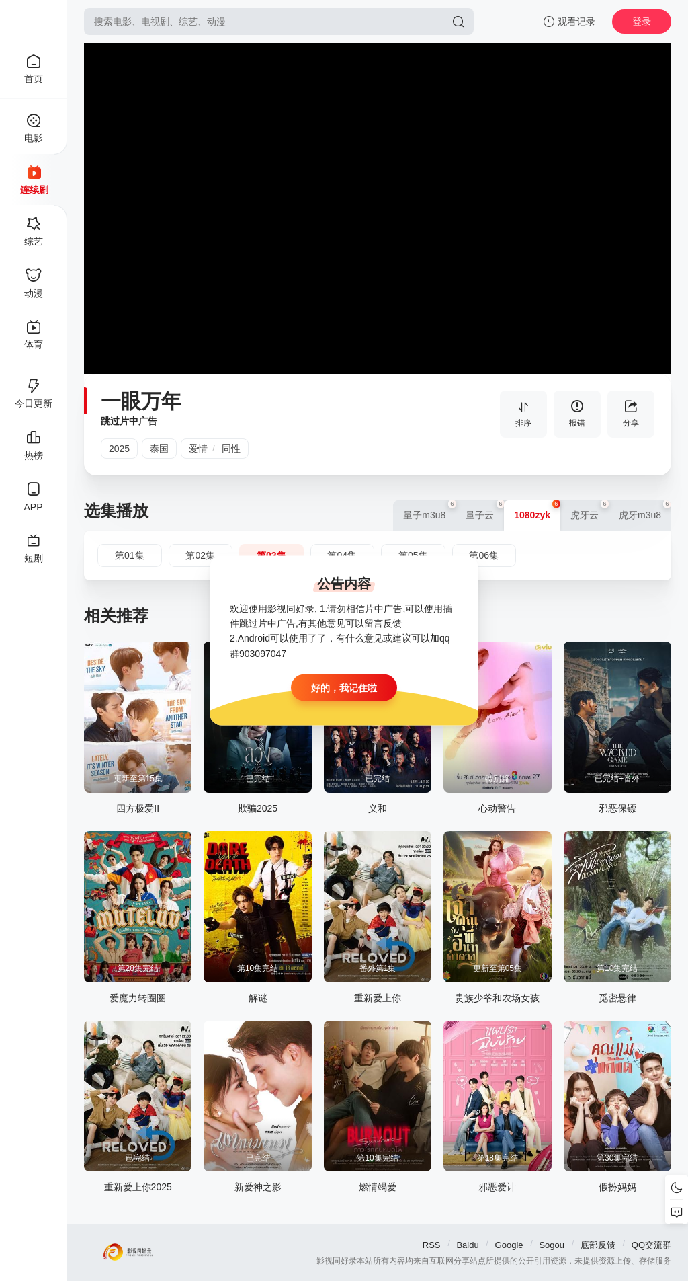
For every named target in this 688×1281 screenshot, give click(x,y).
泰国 (159, 448)
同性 (231, 448)
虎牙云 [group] (589, 510)
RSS (432, 1245)
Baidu (467, 1245)
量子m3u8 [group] (429, 510)
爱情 (198, 448)
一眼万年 (141, 401)
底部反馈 (597, 1245)
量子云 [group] (485, 510)
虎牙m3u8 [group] (645, 510)
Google (509, 1245)
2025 (119, 448)
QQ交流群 (651, 1245)
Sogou (551, 1245)
